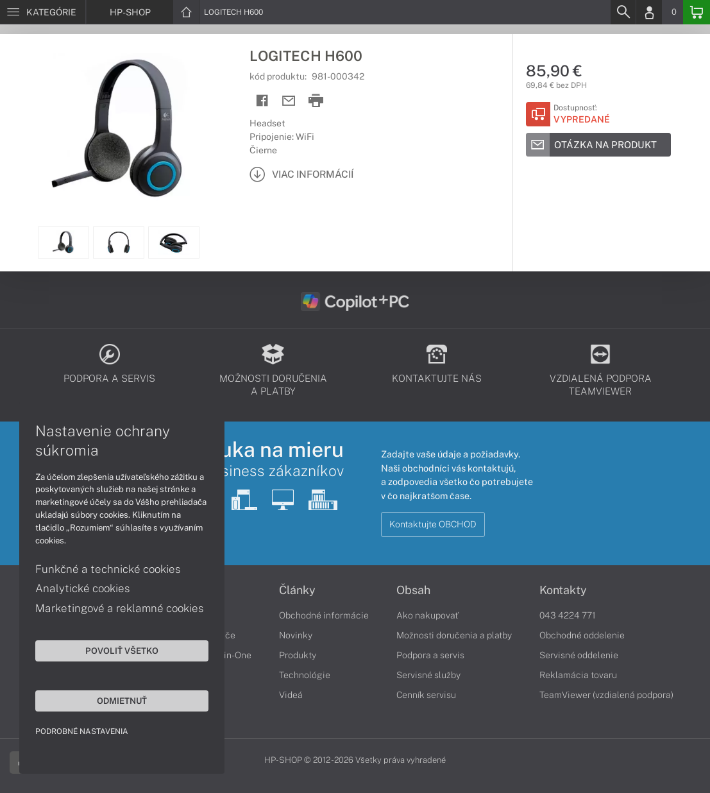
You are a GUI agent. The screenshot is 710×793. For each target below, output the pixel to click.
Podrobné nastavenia (81, 731)
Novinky (295, 635)
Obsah (413, 590)
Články (297, 590)
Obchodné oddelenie (582, 635)
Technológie (304, 675)
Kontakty (563, 590)
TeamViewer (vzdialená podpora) (606, 695)
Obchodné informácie (324, 615)
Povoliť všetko (121, 650)
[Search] (623, 12)
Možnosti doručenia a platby (454, 635)
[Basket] (696, 12)
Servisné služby (428, 675)
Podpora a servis (430, 655)
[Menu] (42, 12)
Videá (291, 695)
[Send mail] (288, 101)
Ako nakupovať (427, 615)
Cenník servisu (426, 695)
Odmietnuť (122, 700)
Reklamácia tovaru (578, 675)
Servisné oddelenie (578, 655)
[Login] (649, 12)
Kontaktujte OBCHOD (433, 524)
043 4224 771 (567, 615)
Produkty (297, 655)
